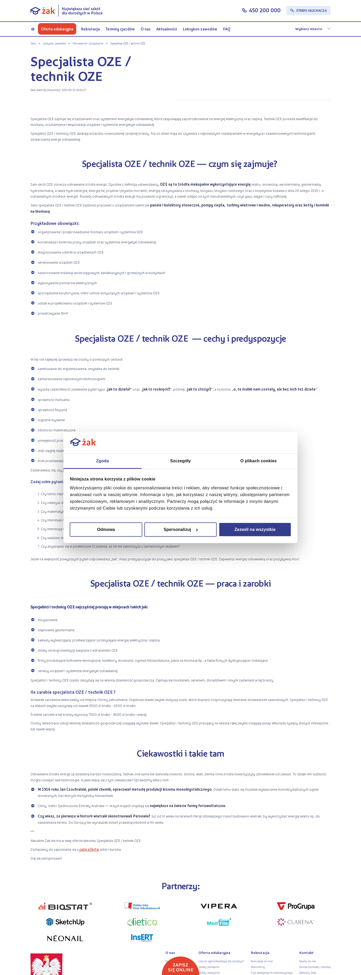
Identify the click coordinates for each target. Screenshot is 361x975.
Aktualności (166, 29)
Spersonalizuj (181, 529)
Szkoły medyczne (209, 972)
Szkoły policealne (208, 966)
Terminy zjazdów (120, 29)
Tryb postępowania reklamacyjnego (272, 972)
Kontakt (306, 952)
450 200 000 (265, 10)
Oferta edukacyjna (57, 29)
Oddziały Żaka (307, 972)
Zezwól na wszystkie (254, 529)
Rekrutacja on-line (262, 961)
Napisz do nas (307, 961)
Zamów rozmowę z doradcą (315, 966)
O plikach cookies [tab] (258, 460)
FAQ (226, 29)
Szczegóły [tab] (180, 460)
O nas (146, 29)
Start (33, 43)
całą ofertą (89, 849)
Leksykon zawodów (200, 29)
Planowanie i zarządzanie (88, 43)
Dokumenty (258, 966)
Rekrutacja (90, 29)
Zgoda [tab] (102, 460)
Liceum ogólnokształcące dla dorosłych (221, 961)
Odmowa (106, 529)
